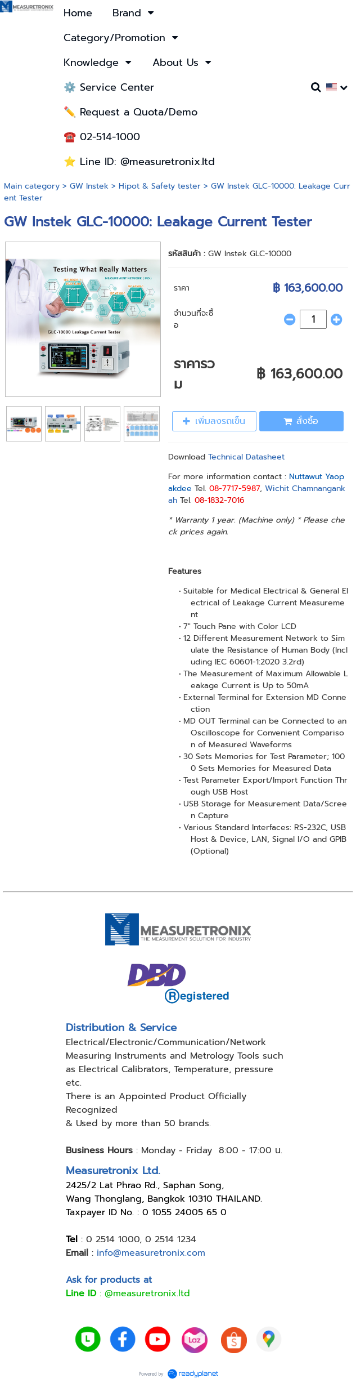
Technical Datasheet (246, 457)
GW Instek (89, 186)
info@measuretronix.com (151, 1253)
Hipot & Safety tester (160, 186)
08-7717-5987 (234, 488)
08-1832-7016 (220, 500)
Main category (32, 186)
